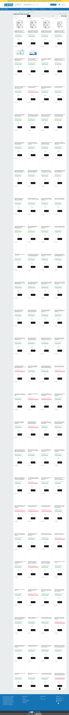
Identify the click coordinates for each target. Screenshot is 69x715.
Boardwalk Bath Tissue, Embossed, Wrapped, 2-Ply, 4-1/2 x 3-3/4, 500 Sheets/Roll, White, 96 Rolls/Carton (33, 31)
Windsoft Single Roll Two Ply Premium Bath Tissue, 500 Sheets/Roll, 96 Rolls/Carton (32, 339)
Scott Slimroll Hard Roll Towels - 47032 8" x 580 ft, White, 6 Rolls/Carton (46, 227)
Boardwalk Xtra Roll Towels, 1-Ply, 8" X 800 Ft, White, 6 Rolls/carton (33, 646)
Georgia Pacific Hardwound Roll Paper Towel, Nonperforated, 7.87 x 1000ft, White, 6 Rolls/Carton (20, 171)
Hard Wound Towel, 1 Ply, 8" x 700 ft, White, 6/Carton (33, 673)
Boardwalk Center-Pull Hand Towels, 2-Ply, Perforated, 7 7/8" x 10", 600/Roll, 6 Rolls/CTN (20, 59)
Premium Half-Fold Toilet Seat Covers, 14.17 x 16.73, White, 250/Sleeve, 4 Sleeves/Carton (32, 562)
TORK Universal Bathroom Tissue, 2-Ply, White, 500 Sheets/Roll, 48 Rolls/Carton (60, 311)
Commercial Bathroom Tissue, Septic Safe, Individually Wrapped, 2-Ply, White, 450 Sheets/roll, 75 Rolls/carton (60, 171)
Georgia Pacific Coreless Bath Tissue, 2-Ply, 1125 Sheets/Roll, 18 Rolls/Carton (33, 143)
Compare (16, 18)
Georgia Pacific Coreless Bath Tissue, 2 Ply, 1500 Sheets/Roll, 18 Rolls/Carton (33, 367)
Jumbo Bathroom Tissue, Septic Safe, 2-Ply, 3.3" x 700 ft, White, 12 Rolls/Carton (60, 618)
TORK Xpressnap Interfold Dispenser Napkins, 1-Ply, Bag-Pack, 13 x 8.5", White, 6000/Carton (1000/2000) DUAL (20, 450)
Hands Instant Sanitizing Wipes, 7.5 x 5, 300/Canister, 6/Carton (33, 87)
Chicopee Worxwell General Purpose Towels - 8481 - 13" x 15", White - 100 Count (20, 395)
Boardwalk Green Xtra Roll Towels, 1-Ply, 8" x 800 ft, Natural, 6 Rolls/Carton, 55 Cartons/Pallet (60, 478)
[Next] (64, 689)
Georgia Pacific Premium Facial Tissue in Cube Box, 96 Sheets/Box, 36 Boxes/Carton (46, 423)
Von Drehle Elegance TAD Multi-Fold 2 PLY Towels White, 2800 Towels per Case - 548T (33, 478)
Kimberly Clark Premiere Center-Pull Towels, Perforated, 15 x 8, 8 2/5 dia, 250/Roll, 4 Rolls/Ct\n (46, 283)
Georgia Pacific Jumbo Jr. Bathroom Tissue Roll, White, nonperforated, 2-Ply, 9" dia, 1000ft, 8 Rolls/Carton (33, 115)
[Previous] (58, 689)
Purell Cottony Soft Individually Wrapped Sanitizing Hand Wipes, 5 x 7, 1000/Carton (60, 339)
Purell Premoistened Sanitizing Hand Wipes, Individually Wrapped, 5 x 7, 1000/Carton (46, 87)
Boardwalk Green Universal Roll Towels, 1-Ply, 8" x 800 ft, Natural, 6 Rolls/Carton (46, 590)
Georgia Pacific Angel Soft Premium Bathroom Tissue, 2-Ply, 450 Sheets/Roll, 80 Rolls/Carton (60, 115)
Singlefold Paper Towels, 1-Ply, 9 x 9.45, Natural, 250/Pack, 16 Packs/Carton (33, 534)
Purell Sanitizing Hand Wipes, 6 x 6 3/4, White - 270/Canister (60, 87)
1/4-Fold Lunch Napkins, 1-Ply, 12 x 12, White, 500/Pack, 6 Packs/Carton (46, 673)
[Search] (41, 5)
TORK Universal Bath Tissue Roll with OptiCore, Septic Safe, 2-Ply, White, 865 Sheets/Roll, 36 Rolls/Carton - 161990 (59, 423)
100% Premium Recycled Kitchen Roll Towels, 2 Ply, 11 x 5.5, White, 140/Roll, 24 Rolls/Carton (20, 87)
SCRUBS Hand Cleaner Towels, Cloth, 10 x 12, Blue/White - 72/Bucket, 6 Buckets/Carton (19, 199)
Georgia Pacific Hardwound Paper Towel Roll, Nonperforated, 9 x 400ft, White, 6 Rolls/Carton (20, 283)
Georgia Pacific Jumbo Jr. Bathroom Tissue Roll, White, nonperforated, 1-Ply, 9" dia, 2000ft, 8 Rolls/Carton (33, 255)
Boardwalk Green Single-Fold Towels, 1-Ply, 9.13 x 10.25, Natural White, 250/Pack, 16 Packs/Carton (20, 618)
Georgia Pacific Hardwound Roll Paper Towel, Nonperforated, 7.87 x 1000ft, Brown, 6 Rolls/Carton (33, 171)
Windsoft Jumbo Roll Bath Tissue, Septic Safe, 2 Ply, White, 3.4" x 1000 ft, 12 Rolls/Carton (20, 339)
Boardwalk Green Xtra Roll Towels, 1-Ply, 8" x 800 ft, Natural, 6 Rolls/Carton (46, 478)
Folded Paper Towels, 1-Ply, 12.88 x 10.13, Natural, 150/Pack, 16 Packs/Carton (60, 395)
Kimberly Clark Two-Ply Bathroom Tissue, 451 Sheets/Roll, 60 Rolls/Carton (33, 227)
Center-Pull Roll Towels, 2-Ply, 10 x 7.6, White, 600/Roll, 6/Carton (46, 506)
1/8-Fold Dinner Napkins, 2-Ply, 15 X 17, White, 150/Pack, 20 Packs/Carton (46, 618)
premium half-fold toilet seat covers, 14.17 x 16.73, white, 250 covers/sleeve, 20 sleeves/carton (33, 59)
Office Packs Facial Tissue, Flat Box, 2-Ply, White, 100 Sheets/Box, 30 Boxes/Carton (20, 646)
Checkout (24, 699)
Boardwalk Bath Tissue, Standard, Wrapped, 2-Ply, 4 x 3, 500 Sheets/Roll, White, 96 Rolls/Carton (20, 31)
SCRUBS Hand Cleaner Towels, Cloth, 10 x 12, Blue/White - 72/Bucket (33, 199)
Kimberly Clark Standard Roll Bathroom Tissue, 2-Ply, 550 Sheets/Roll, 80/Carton (19, 311)
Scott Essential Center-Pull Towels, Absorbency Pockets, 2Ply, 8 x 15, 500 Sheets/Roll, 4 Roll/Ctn (33, 283)
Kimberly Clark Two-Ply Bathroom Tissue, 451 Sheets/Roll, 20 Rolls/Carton (46, 311)
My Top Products (25, 701)
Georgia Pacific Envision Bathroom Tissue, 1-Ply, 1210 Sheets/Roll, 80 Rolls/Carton (46, 255)
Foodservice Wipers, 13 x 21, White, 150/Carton (60, 562)
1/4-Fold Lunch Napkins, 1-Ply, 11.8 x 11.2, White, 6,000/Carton (33, 618)
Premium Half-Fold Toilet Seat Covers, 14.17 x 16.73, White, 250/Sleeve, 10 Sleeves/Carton (45, 562)
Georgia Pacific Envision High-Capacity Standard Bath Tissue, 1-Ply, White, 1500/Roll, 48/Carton (20, 367)
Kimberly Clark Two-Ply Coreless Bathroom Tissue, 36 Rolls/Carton (60, 199)
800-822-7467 (59, 699)
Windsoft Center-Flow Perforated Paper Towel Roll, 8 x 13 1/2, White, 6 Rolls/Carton (33, 450)
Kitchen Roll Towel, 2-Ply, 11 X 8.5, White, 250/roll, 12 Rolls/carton (60, 534)
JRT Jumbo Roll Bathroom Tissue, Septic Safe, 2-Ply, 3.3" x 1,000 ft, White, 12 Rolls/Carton (60, 506)
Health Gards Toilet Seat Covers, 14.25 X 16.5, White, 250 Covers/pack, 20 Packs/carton (46, 395)
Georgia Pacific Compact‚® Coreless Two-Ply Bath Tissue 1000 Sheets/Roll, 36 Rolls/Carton (46, 143)
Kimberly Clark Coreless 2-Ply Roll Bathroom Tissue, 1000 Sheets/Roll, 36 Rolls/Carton (60, 283)
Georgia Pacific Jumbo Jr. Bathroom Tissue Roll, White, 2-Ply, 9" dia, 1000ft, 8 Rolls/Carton (20, 115)
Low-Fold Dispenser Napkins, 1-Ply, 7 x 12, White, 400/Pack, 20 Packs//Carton (20, 562)
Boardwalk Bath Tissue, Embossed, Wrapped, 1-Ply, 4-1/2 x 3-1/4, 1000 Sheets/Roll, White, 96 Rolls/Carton (46, 31)
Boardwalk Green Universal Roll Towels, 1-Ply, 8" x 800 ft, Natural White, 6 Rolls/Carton (59, 590)
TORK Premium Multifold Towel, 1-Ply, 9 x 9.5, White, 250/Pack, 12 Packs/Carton (46, 450)
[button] (58, 4)
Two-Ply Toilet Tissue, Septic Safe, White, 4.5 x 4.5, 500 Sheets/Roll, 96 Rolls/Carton (20, 534)
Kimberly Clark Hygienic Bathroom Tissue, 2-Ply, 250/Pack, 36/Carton (60, 226)
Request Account (43, 699)
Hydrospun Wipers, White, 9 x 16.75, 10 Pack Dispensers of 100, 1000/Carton (33, 590)
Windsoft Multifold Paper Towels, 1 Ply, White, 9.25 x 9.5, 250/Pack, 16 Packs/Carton (60, 450)
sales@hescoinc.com (60, 700)
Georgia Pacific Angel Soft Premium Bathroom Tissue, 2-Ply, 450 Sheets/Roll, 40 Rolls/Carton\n (46, 115)
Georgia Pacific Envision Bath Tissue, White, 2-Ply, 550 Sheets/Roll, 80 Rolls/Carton (60, 143)
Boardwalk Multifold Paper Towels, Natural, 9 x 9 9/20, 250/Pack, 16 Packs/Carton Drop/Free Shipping (46, 367)
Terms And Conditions (26, 700)
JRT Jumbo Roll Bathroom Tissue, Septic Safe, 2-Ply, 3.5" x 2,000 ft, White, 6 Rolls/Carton (46, 646)
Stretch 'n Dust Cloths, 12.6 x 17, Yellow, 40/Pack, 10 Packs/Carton (59, 366)
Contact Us (58, 701)
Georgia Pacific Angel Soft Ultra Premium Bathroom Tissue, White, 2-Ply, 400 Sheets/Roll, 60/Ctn (60, 255)
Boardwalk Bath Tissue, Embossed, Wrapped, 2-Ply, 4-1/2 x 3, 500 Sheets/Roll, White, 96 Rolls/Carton (60, 31)
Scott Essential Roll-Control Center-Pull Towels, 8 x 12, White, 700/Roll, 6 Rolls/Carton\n (46, 199)
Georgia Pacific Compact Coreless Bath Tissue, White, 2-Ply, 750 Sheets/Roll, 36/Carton (20, 143)
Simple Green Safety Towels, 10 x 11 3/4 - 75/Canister (20, 254)
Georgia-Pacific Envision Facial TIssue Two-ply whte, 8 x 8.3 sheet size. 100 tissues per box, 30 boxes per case (46, 171)
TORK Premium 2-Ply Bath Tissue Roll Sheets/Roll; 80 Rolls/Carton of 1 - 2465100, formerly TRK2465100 (20, 478)
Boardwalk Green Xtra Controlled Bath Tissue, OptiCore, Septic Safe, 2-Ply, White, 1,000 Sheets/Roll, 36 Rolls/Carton (60, 646)
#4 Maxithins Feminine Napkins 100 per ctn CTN (33, 394)
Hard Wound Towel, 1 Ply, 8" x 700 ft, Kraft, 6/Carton (20, 673)
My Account (63, 4)
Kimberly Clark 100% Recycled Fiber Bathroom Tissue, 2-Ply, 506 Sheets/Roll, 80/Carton (20, 227)
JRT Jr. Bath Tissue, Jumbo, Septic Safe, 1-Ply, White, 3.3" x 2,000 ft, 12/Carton (46, 59)
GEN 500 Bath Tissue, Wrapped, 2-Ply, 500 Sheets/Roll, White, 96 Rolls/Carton (20, 423)
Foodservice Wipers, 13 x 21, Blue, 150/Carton (20, 590)
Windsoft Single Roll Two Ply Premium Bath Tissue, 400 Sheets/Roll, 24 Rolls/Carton (32, 423)
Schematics (24, 702)
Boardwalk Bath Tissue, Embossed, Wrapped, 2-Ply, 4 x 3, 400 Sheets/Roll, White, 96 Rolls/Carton (60, 59)
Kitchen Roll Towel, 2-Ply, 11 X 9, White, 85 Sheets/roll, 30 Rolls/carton (46, 534)
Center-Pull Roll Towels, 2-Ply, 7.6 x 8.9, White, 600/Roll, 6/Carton (33, 506)
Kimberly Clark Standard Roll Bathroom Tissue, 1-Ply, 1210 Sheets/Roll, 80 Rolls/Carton (32, 311)
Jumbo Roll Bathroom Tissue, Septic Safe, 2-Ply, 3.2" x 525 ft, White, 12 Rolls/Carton (20, 506)
